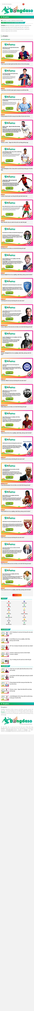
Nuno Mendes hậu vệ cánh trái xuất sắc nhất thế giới (13, 222)
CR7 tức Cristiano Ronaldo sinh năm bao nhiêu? (20, 647)
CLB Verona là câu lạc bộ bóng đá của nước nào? (13, 459)
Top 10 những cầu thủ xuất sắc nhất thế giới (20, 660)
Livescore (9, 602)
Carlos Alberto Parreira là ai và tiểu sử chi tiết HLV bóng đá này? (16, 326)
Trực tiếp (9, 605)
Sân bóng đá (8, 623)
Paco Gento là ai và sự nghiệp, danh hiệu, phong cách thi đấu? (16, 589)
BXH (24, 609)
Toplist (24, 623)
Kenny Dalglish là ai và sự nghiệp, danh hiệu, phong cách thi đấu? (16, 274)
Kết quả (8, 609)
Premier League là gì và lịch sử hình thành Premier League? (20, 654)
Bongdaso (6, 17)
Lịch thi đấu (24, 602)
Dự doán (24, 605)
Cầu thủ (2, 62)
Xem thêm (17, 595)
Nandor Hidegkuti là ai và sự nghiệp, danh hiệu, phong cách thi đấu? (16, 353)
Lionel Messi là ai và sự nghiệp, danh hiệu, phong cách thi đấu (20, 640)
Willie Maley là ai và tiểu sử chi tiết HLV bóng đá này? (13, 406)
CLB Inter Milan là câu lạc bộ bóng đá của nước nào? (13, 380)
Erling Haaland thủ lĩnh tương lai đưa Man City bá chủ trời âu (15, 116)
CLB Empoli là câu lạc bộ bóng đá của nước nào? (12, 300)
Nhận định (9, 613)
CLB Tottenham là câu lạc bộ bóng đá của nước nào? (20, 633)
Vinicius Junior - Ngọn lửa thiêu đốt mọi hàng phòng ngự (14, 142)
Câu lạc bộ (3, 299)
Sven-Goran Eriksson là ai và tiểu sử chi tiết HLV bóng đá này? (16, 563)
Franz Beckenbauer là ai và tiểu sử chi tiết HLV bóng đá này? (15, 485)
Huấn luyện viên (4, 325)
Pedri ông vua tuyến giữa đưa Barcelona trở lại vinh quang (15, 64)
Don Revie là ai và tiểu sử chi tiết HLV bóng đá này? (13, 248)
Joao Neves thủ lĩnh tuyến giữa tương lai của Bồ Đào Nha (14, 90)
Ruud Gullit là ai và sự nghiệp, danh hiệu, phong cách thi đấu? (15, 511)
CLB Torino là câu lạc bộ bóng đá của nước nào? (12, 537)
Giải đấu (9, 620)
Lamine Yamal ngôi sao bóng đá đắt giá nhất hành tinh (14, 196)
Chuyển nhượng (24, 613)
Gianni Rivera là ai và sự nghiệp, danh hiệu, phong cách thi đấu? (16, 433)
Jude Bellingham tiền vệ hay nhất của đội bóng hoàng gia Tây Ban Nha (17, 169)
